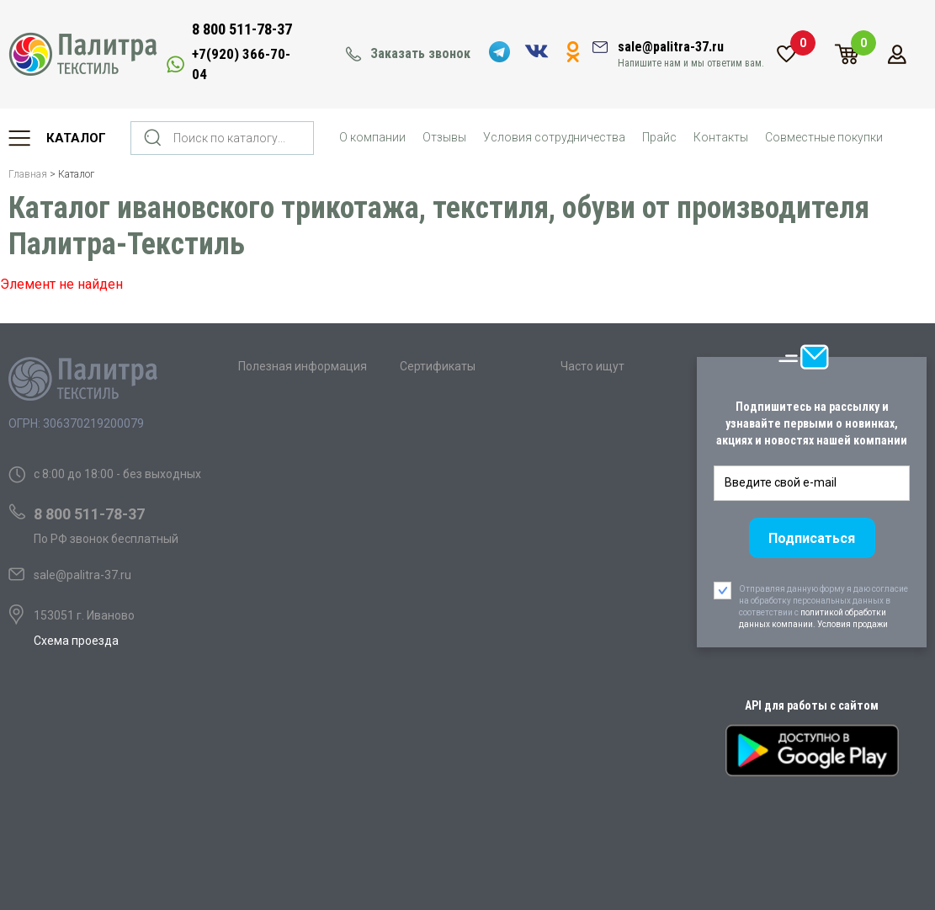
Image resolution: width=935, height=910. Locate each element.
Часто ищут (592, 366)
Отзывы (444, 137)
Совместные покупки (824, 137)
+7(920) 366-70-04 (241, 63)
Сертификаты (437, 366)
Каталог (76, 138)
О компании (372, 137)
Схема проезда (76, 640)
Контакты (720, 137)
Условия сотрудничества (554, 137)
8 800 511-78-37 (242, 29)
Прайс (659, 137)
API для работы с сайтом (812, 705)
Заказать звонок (420, 53)
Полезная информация (302, 366)
